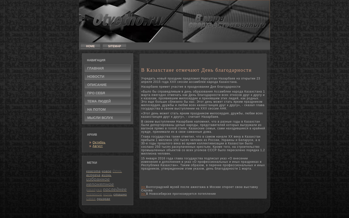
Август (98, 146)
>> (143, 187)
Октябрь (99, 142)
